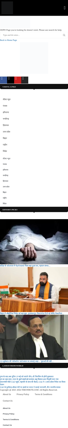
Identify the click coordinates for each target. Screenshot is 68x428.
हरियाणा (6, 112)
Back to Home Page (8, 40)
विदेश (5, 151)
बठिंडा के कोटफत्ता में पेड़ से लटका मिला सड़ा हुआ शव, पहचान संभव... (25, 265)
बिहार (5, 138)
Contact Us (8, 401)
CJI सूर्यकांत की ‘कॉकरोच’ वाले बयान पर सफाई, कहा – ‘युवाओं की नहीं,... (27, 361)
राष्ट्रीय (5, 145)
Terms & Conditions (43, 394)
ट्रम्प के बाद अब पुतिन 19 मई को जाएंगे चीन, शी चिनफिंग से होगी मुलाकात (26, 376)
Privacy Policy (23, 394)
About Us (7, 394)
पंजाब (5, 106)
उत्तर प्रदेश (6, 132)
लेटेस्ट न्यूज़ (6, 99)
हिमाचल (6, 125)
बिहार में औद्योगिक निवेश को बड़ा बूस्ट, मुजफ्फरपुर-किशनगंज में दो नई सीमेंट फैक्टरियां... (32, 313)
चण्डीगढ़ (6, 119)
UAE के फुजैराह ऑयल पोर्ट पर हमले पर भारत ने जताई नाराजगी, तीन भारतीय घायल (30, 387)
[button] (65, 8)
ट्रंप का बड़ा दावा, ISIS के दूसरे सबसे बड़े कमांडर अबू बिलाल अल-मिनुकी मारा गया (29, 379)
